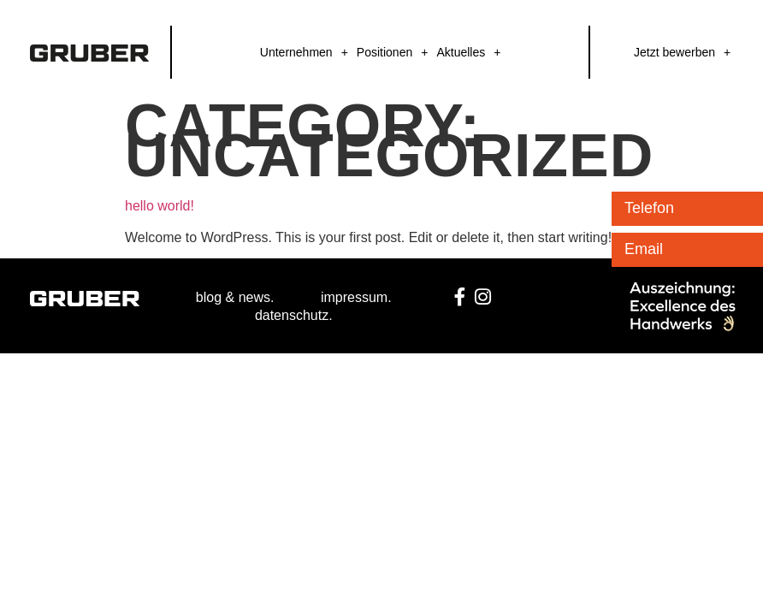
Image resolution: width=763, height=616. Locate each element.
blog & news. (235, 297)
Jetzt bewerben (674, 52)
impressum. (356, 297)
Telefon (649, 207)
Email (643, 249)
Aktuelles (460, 52)
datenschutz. (294, 315)
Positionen (384, 52)
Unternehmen (296, 52)
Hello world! (159, 205)
